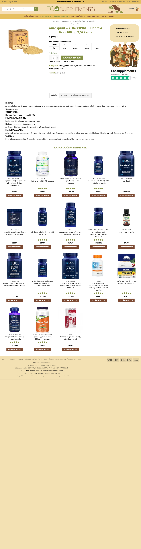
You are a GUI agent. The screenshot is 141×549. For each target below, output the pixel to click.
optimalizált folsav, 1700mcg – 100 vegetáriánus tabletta (70, 233)
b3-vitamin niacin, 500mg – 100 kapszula (42, 233)
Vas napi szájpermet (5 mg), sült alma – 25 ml (70, 338)
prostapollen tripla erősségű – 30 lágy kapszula (15, 338)
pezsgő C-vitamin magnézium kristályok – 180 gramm (14, 233)
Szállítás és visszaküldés (117, 2)
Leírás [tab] (54, 95)
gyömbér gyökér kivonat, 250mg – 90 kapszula (43, 338)
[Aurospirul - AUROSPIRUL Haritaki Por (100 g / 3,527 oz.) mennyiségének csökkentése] (50, 58)
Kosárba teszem (72, 58)
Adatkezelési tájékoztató (66, 359)
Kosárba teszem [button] (14, 195)
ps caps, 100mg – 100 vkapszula (70, 182)
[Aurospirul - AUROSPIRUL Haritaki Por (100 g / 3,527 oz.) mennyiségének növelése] (57, 58)
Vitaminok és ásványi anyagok (56, 16)
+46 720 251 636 (29, 370)
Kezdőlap (56, 21)
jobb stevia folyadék (126, 232)
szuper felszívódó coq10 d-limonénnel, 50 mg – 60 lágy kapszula (70, 285)
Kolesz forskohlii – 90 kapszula (42, 181)
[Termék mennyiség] (54, 58)
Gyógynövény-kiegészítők (70, 65)
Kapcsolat (135, 2)
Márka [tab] (64, 95)
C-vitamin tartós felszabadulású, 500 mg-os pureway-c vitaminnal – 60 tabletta (98, 286)
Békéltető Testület (38, 373)
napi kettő (126, 181)
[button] (9, 2)
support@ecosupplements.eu (52, 370)
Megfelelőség (78, 16)
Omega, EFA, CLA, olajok (97, 16)
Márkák (113, 16)
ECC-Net (57, 373)
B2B (79, 359)
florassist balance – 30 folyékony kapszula (42, 284)
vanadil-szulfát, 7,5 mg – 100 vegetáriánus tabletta (98, 182)
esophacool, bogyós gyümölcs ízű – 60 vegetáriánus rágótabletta (15, 183)
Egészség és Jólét (32, 16)
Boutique (65, 21)
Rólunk (104, 2)
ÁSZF (129, 2)
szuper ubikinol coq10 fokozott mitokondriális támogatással (14, 284)
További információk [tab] (80, 95)
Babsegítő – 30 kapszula (126, 283)
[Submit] (36, 9)
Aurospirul (60, 73)
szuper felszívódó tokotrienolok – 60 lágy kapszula (98, 234)
